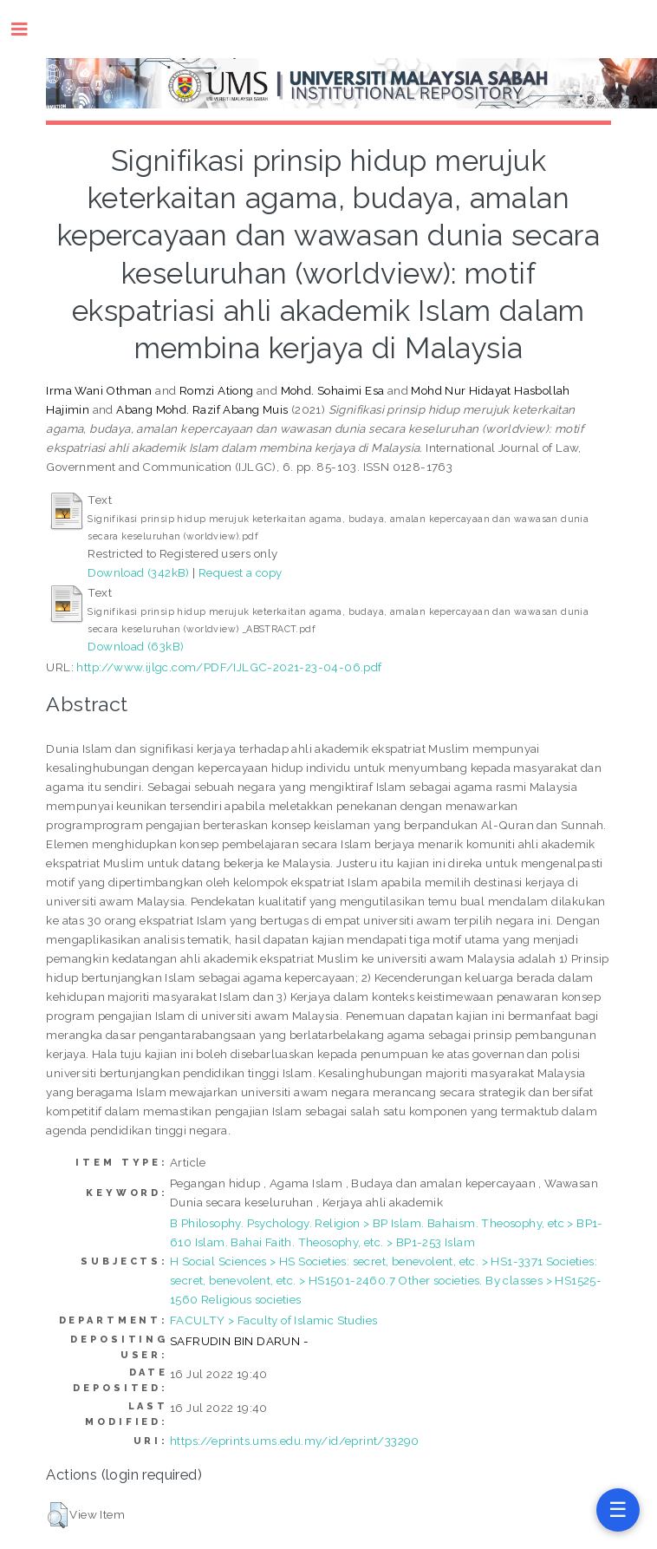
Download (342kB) (138, 572)
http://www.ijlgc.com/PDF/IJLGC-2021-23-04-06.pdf (228, 667)
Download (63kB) (136, 646)
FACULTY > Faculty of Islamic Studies (273, 1320)
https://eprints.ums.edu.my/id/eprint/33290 (295, 1441)
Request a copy (240, 572)
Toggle (28, 29)
